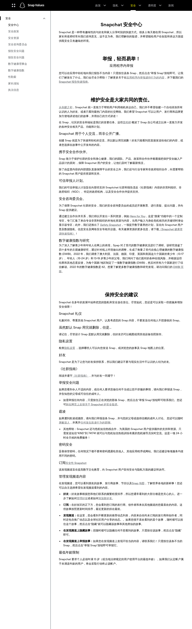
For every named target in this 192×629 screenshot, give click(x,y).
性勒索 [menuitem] (12, 76)
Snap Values (36, 5)
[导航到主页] (22, 5)
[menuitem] (25, 18)
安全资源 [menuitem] (13, 38)
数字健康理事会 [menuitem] (17, 63)
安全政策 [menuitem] (13, 31)
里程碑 (127, 122)
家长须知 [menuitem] (13, 83)
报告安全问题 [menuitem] (16, 51)
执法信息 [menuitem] (13, 90)
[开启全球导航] (13, 5)
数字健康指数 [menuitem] (16, 70)
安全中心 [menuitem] (13, 25)
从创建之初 (65, 107)
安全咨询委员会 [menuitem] (17, 44)
